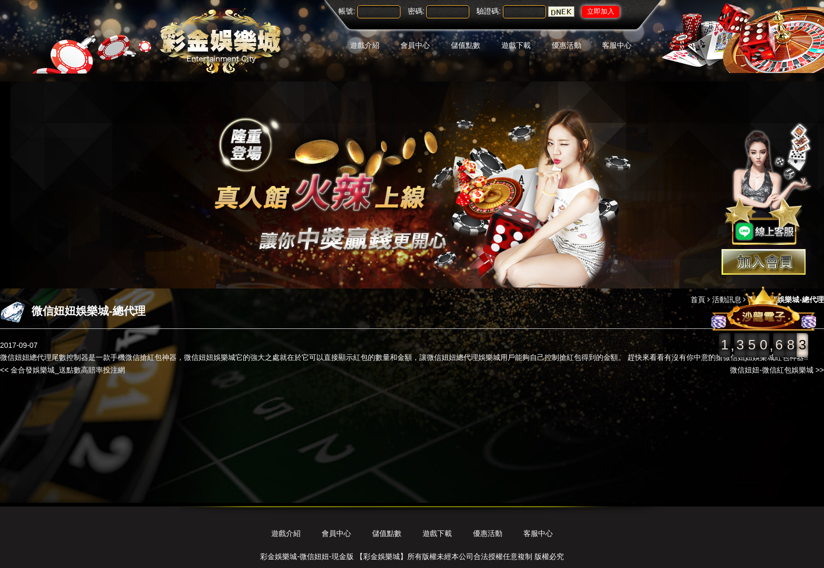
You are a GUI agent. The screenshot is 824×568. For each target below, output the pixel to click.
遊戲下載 (516, 45)
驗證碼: (489, 11)
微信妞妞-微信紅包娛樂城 (771, 370)
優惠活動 (566, 45)
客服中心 (617, 45)
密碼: (416, 11)
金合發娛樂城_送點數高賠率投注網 (68, 370)
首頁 (698, 299)
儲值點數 (465, 45)
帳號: (346, 11)
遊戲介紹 (364, 45)
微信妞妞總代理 (26, 357)
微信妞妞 (198, 357)
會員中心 (415, 45)
